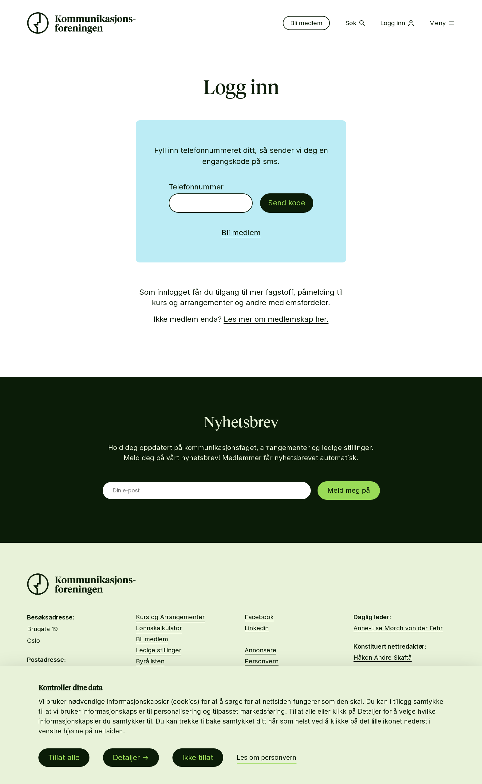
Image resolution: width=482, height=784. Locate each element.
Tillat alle (64, 757)
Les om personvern (266, 757)
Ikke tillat (197, 757)
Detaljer (126, 757)
